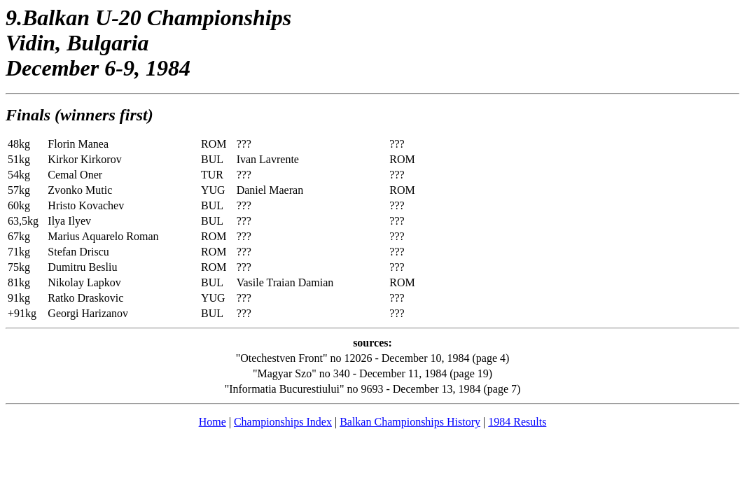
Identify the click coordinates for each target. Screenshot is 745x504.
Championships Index (283, 422)
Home (212, 422)
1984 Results (517, 422)
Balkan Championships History (410, 422)
